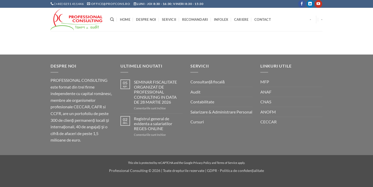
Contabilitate (202, 101)
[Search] (112, 19)
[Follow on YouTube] (318, 4)
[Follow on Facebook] (302, 4)
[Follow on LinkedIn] (310, 4)
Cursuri (197, 121)
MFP (264, 81)
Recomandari (195, 19)
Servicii (169, 19)
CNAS (265, 101)
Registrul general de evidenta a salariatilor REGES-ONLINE (153, 123)
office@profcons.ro (110, 4)
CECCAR (268, 121)
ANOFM (268, 111)
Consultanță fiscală (207, 81)
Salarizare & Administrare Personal (221, 111)
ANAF (265, 91)
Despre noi (146, 19)
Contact (262, 19)
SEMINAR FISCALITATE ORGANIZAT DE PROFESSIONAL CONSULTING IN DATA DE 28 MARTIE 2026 (155, 91)
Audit (195, 91)
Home (125, 19)
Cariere (241, 19)
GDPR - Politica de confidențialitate (235, 170)
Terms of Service (227, 162)
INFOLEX (221, 19)
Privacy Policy (202, 162)
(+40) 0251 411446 (69, 4)
